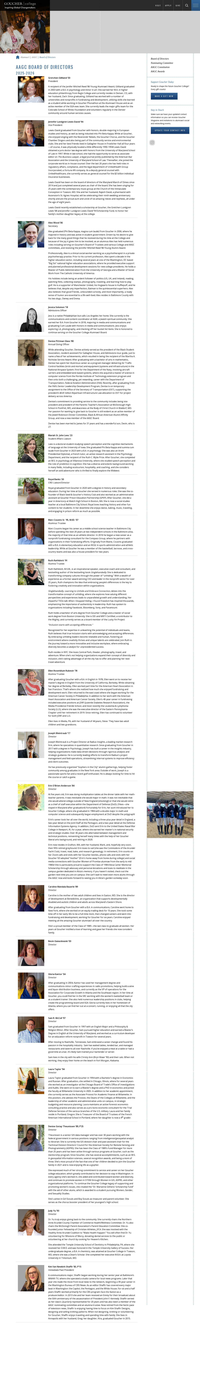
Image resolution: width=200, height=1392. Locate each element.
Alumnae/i (25, 57)
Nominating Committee (162, 63)
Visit (158, 5)
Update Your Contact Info (170, 130)
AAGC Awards (158, 71)
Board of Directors (160, 58)
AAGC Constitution (160, 67)
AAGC (34, 57)
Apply (168, 5)
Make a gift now (164, 96)
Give (178, 5)
